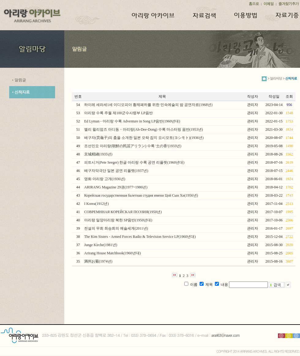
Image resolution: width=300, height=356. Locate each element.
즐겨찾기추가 (288, 3)
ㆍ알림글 (18, 80)
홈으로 (254, 3)
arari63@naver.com (225, 335)
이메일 (269, 3)
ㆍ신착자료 (20, 92)
